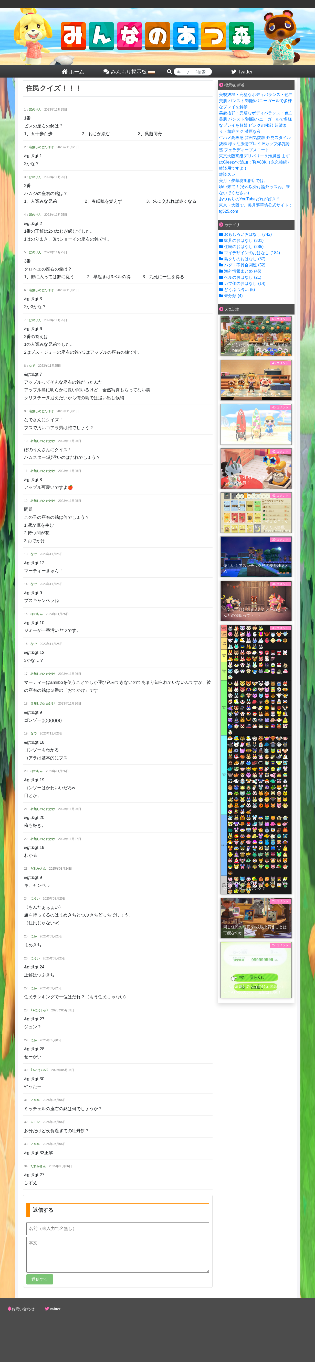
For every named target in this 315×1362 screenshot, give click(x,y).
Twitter (54, 1309)
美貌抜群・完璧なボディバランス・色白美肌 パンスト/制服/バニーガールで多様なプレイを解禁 (256, 100)
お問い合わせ (23, 1309)
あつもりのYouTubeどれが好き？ (249, 199)
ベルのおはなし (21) (240, 277)
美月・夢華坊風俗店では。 (243, 180)
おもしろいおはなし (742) (245, 234)
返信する (40, 1279)
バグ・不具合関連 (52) (242, 265)
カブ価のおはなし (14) (242, 283)
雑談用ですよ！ (233, 168)
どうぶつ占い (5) (237, 289)
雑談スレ (227, 174)
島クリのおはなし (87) (242, 259)
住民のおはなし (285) (241, 246)
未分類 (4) (231, 296)
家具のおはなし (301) (241, 240)
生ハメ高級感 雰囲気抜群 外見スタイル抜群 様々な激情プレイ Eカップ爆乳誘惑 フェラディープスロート (255, 143)
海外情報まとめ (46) (240, 271)
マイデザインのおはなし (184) (249, 253)
